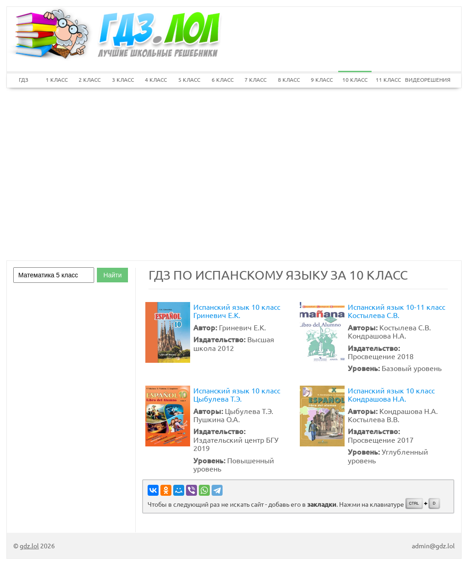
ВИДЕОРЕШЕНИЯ (421, 79)
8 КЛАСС (289, 79)
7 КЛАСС (255, 79)
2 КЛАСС (90, 79)
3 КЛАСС (123, 79)
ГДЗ (23, 79)
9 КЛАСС (322, 79)
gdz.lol (29, 545)
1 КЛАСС (57, 79)
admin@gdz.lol (433, 545)
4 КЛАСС (156, 79)
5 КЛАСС (189, 79)
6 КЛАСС (223, 79)
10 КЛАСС (354, 79)
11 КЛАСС (388, 79)
